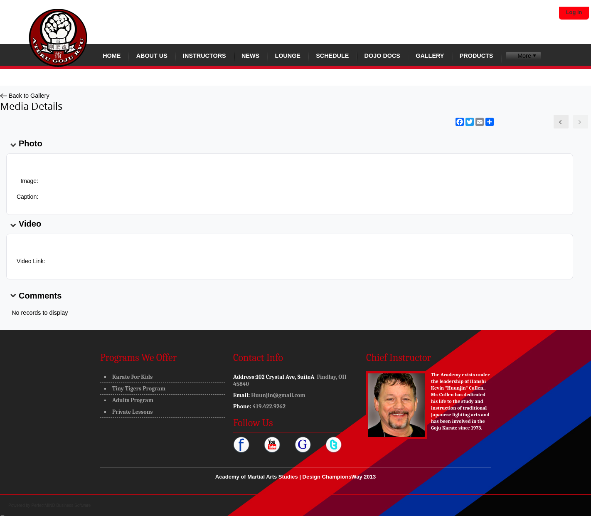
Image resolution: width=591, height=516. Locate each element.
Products (476, 55)
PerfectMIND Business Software (61, 505)
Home (112, 55)
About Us (151, 55)
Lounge (287, 55)
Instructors (204, 55)
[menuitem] (523, 56)
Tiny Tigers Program (138, 388)
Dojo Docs (382, 55)
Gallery (430, 55)
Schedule (332, 55)
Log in (574, 12)
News (250, 55)
